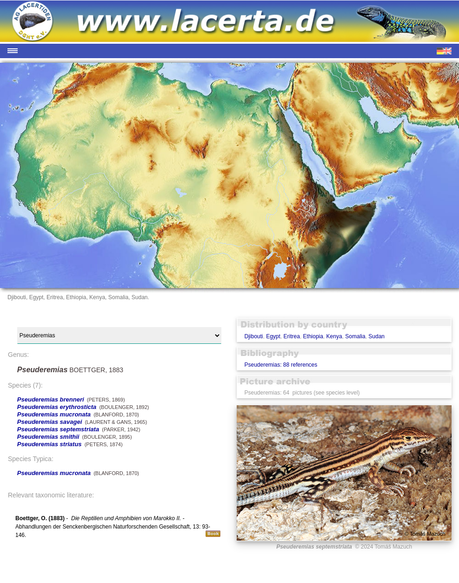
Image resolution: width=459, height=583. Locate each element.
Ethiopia (313, 336)
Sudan (376, 336)
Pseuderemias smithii (48, 436)
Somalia (355, 336)
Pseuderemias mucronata (54, 414)
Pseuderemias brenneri (50, 399)
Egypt (273, 336)
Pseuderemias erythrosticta (57, 406)
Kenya (334, 336)
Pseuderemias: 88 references (280, 365)
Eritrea (292, 336)
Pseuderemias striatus (49, 444)
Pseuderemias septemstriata (58, 429)
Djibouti (253, 336)
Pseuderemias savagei (49, 421)
